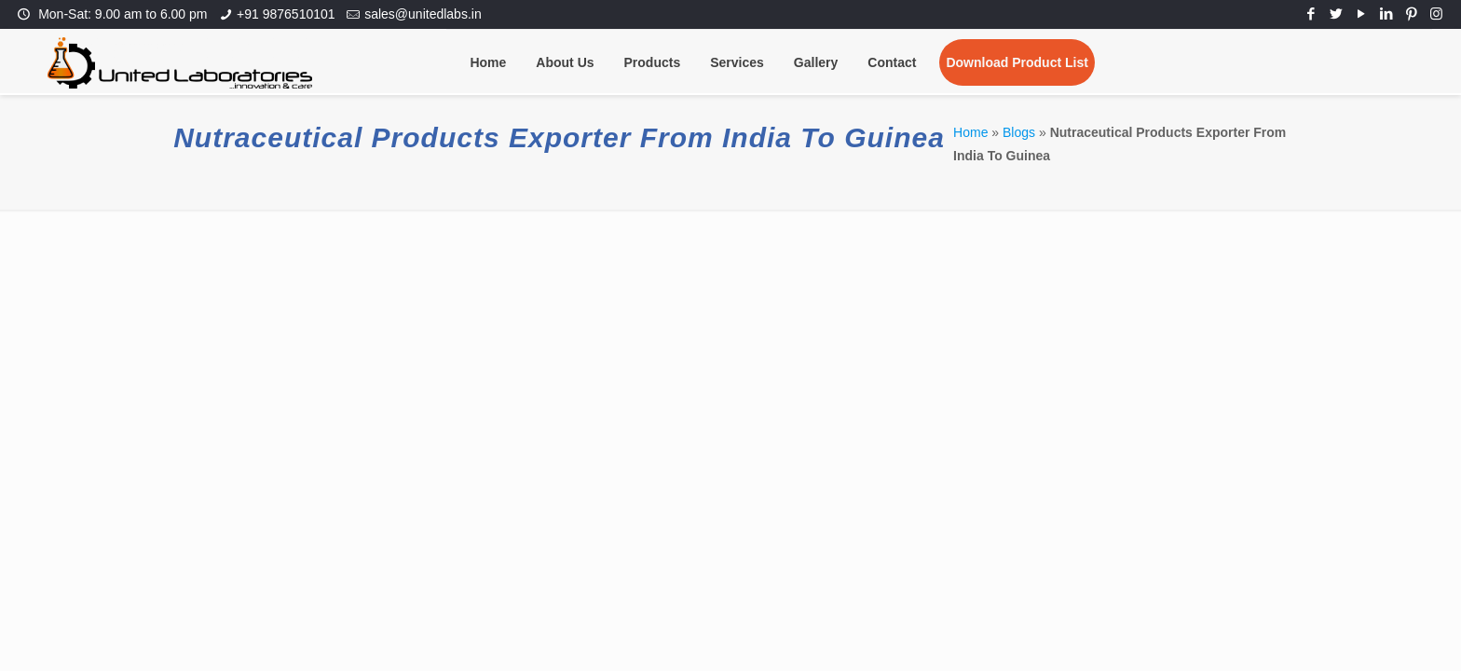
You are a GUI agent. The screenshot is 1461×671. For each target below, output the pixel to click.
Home (970, 132)
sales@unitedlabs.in (423, 14)
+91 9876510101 (286, 14)
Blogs (1019, 132)
